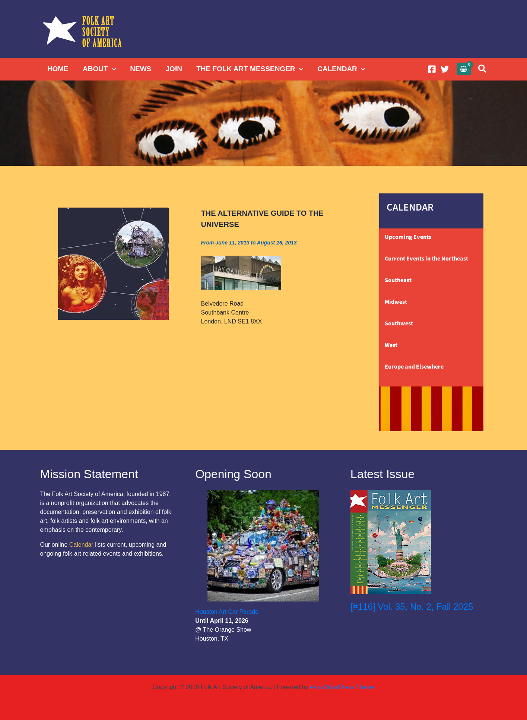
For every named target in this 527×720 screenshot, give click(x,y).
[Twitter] (445, 69)
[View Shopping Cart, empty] (464, 69)
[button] (111, 69)
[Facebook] (432, 69)
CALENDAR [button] (341, 69)
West (391, 345)
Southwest (399, 323)
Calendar (81, 544)
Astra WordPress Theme (342, 687)
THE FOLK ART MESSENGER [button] (249, 69)
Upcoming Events (408, 237)
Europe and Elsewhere (414, 367)
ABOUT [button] (99, 69)
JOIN (173, 69)
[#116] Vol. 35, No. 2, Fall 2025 (411, 606)
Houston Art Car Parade (226, 612)
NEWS (140, 69)
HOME (58, 69)
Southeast (398, 280)
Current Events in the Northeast (426, 259)
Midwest (396, 302)
